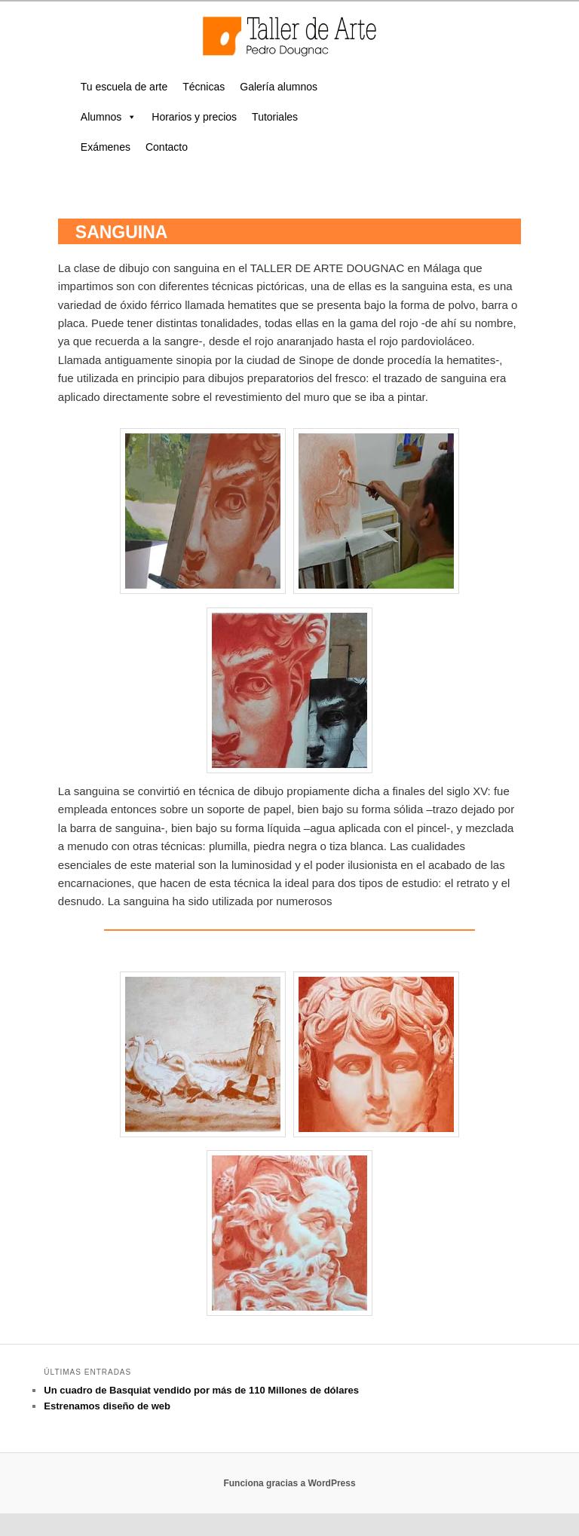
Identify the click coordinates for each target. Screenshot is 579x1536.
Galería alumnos (278, 87)
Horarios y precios (194, 117)
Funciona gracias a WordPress (289, 1483)
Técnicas (203, 87)
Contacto (167, 147)
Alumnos (108, 117)
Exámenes (105, 147)
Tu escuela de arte (124, 87)
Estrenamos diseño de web (107, 1406)
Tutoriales (275, 117)
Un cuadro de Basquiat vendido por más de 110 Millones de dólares (201, 1390)
